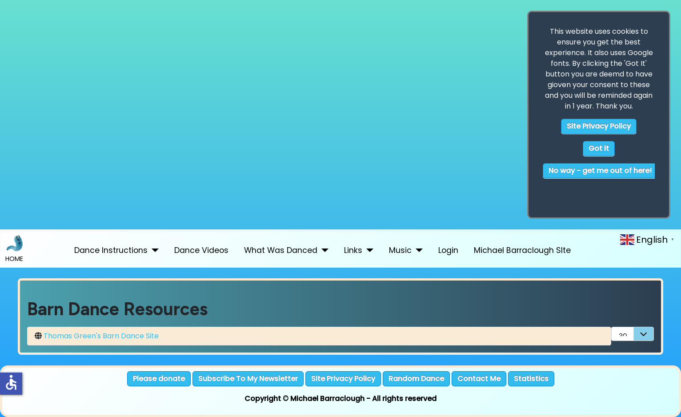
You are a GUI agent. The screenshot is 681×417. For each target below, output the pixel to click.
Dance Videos (201, 250)
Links (353, 250)
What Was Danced (280, 250)
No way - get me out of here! (600, 170)
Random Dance (416, 378)
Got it (599, 148)
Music (400, 250)
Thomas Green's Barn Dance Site (101, 336)
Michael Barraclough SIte (522, 250)
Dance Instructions (111, 250)
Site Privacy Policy (599, 126)
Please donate (159, 378)
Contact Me (479, 378)
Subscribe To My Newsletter (248, 378)
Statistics (531, 378)
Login (448, 250)
